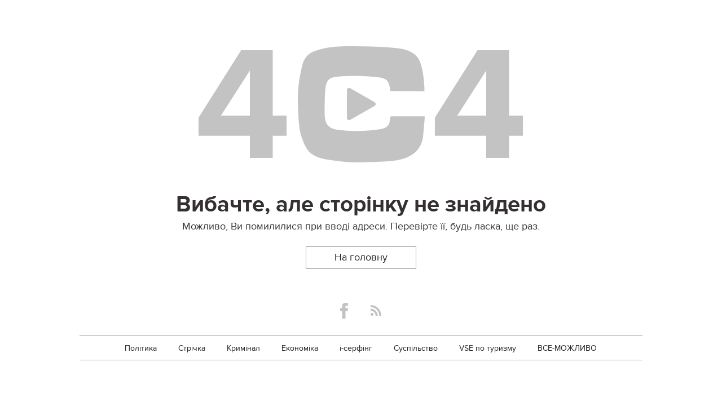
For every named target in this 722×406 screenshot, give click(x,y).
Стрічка (191, 348)
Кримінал (243, 348)
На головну (361, 257)
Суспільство (416, 348)
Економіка (299, 348)
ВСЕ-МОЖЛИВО (567, 348)
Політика (141, 348)
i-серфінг (356, 348)
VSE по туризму (487, 348)
